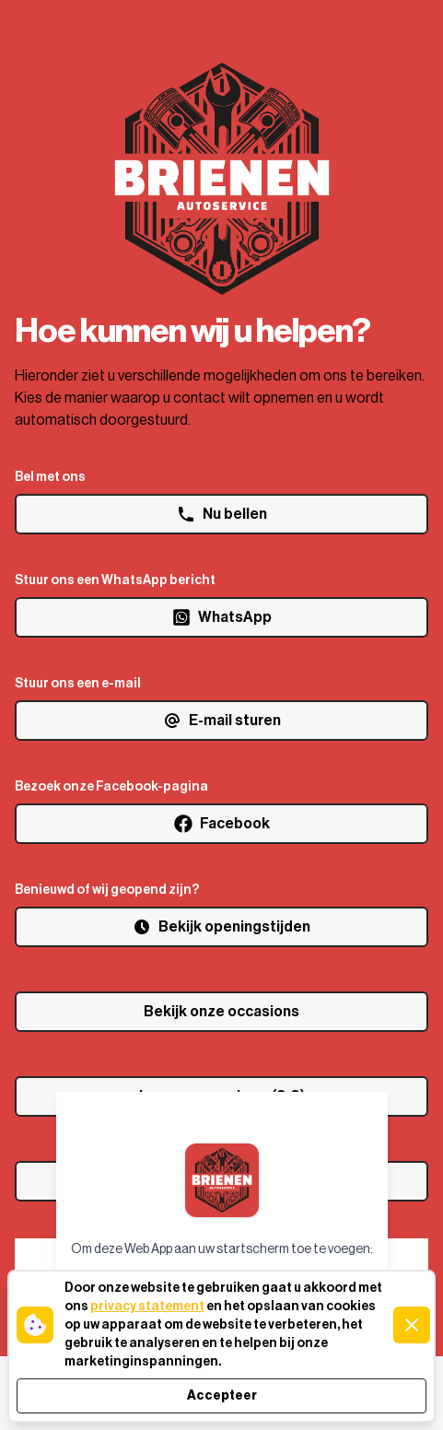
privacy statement (147, 1306)
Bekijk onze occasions (221, 1011)
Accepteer (222, 1395)
